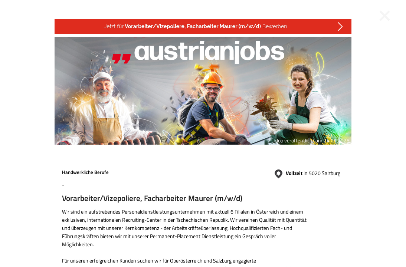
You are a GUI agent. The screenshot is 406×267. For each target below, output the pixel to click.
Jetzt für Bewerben (195, 26)
